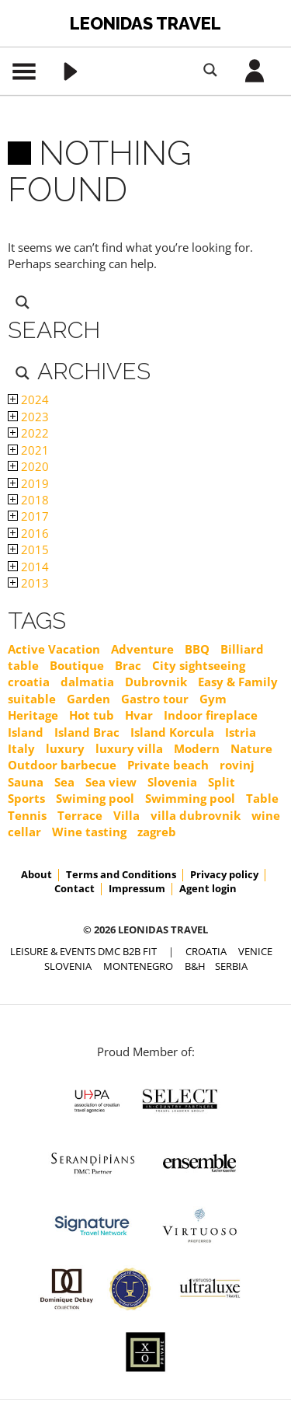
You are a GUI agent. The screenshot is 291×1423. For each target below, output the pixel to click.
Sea (64, 782)
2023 (28, 416)
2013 (28, 583)
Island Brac (87, 732)
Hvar (139, 715)
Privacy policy (224, 874)
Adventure (142, 649)
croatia (29, 681)
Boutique (77, 665)
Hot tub (91, 715)
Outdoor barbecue (62, 765)
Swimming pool (190, 798)
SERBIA (231, 966)
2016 (28, 533)
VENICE (255, 951)
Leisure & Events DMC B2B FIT (83, 951)
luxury (65, 748)
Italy (21, 748)
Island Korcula (172, 732)
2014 (28, 566)
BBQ (197, 649)
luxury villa (129, 748)
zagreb (156, 831)
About (36, 874)
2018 (28, 499)
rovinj (237, 765)
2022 (28, 433)
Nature (251, 748)
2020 (28, 466)
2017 (28, 516)
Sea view (111, 782)
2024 (28, 399)
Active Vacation (54, 649)
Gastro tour (155, 698)
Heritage (33, 715)
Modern (197, 748)
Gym (213, 698)
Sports (26, 798)
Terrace (79, 815)
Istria (240, 732)
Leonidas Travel (145, 23)
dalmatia (87, 681)
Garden (88, 698)
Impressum (137, 888)
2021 (28, 450)
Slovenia (172, 782)
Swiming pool (95, 798)
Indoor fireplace (211, 715)
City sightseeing (198, 665)
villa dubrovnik (196, 815)
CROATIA (206, 951)
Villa (126, 815)
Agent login (208, 888)
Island (25, 732)
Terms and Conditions (121, 874)
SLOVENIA (68, 966)
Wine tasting (89, 831)
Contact (74, 888)
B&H (195, 966)
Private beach (168, 765)
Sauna (25, 782)
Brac (128, 665)
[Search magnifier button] (210, 70)
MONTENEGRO (138, 966)
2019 (28, 483)
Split (221, 782)
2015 (28, 549)
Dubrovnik (156, 681)
